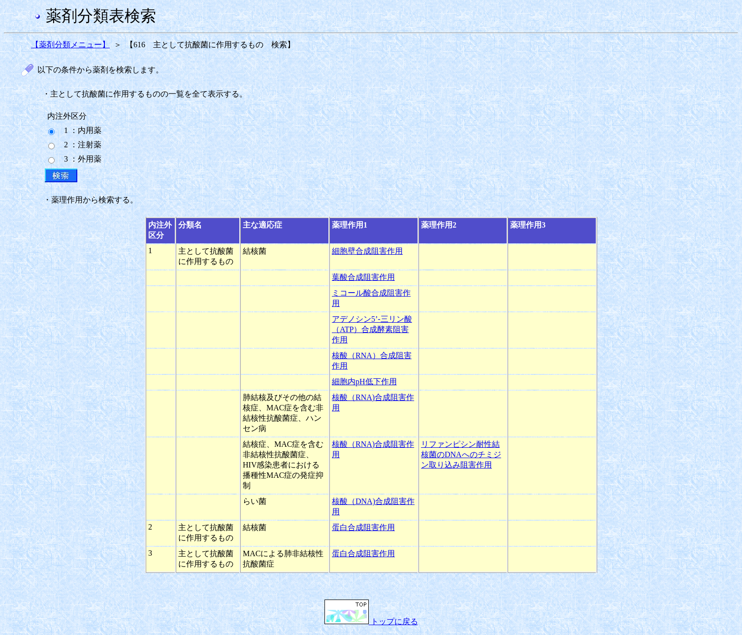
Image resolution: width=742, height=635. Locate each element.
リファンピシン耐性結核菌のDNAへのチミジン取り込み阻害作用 (461, 454)
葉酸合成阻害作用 (363, 277)
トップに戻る (371, 621)
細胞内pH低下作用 (364, 381)
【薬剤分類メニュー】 (70, 44)
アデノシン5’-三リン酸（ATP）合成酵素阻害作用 (372, 329)
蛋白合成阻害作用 (363, 527)
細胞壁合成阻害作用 (367, 251)
